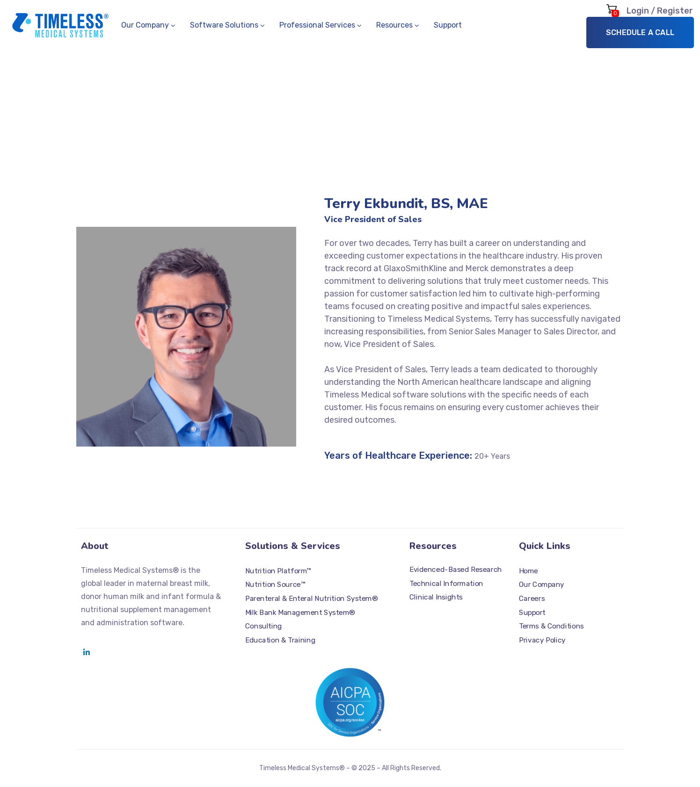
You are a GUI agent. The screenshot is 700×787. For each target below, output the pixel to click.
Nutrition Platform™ (278, 571)
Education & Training (280, 640)
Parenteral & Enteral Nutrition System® (311, 598)
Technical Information (446, 583)
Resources (394, 25)
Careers (532, 598)
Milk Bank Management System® (300, 612)
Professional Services (317, 25)
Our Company (145, 25)
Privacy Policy (542, 640)
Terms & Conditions (551, 626)
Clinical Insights (436, 597)
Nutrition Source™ (275, 584)
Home (528, 571)
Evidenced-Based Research (455, 569)
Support (448, 25)
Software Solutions (224, 25)
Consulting (263, 626)
